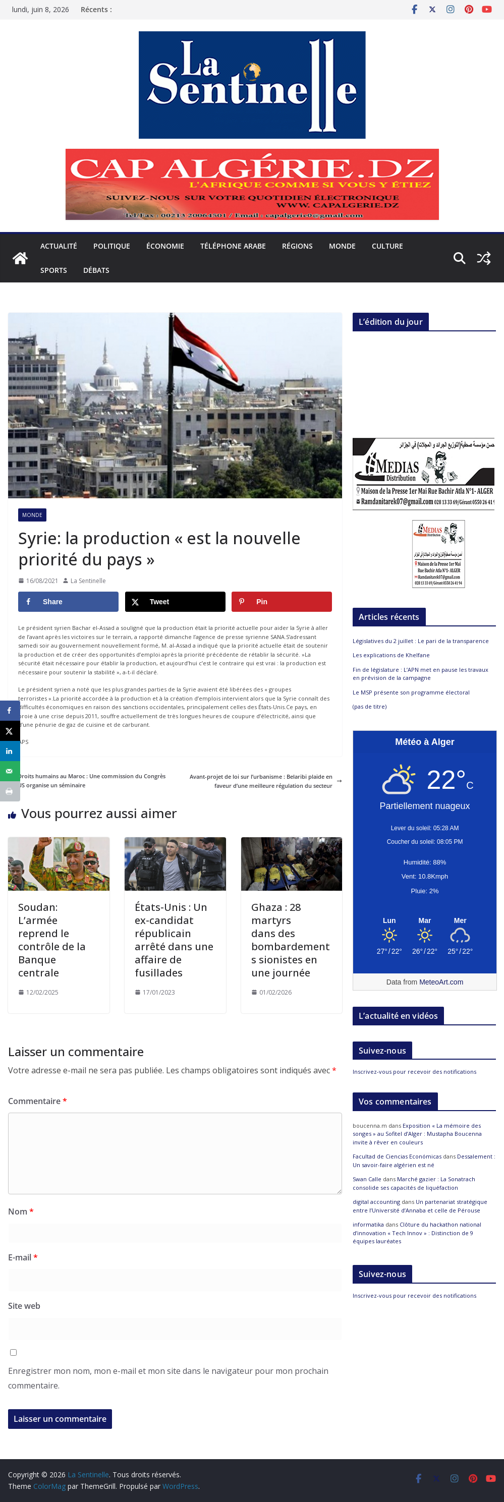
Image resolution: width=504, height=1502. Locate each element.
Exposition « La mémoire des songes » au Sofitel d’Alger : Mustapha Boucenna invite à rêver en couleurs (417, 1134)
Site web (24, 1305)
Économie (165, 246)
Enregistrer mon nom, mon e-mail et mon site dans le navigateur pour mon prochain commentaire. (168, 1378)
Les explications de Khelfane (391, 655)
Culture (387, 246)
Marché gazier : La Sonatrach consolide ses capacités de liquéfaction (414, 1183)
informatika (368, 1224)
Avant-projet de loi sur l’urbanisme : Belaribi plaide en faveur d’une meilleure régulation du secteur (266, 781)
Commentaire (37, 1101)
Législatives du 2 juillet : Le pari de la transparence (195, 12)
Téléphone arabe (233, 246)
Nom (21, 1211)
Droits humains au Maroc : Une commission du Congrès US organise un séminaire (86, 780)
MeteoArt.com (441, 982)
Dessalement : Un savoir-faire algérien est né (424, 1160)
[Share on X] (175, 602)
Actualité (58, 246)
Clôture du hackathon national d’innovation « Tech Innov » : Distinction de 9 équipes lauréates (417, 1233)
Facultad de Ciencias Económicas (397, 1156)
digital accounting (376, 1201)
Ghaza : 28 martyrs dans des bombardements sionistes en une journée (290, 939)
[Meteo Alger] (424, 921)
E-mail (23, 1257)
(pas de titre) (369, 706)
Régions (297, 246)
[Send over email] (10, 771)
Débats (96, 270)
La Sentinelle (88, 580)
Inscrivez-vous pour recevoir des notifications (414, 1071)
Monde (342, 246)
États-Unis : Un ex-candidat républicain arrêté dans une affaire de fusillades (174, 939)
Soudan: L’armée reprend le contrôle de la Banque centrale (52, 939)
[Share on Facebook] (68, 602)
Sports (53, 270)
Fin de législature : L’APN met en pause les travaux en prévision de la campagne (420, 674)
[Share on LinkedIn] (10, 751)
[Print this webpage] (10, 791)
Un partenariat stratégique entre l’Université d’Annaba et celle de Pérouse (420, 1206)
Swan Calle (367, 1179)
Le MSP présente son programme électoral (411, 692)
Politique (111, 246)
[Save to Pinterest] (282, 602)
